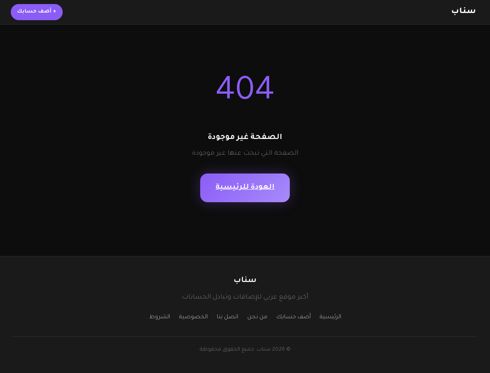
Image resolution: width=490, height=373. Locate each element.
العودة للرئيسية (245, 187)
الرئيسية (330, 317)
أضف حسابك (36, 12)
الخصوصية (193, 317)
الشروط (159, 317)
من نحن (257, 317)
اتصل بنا (227, 317)
